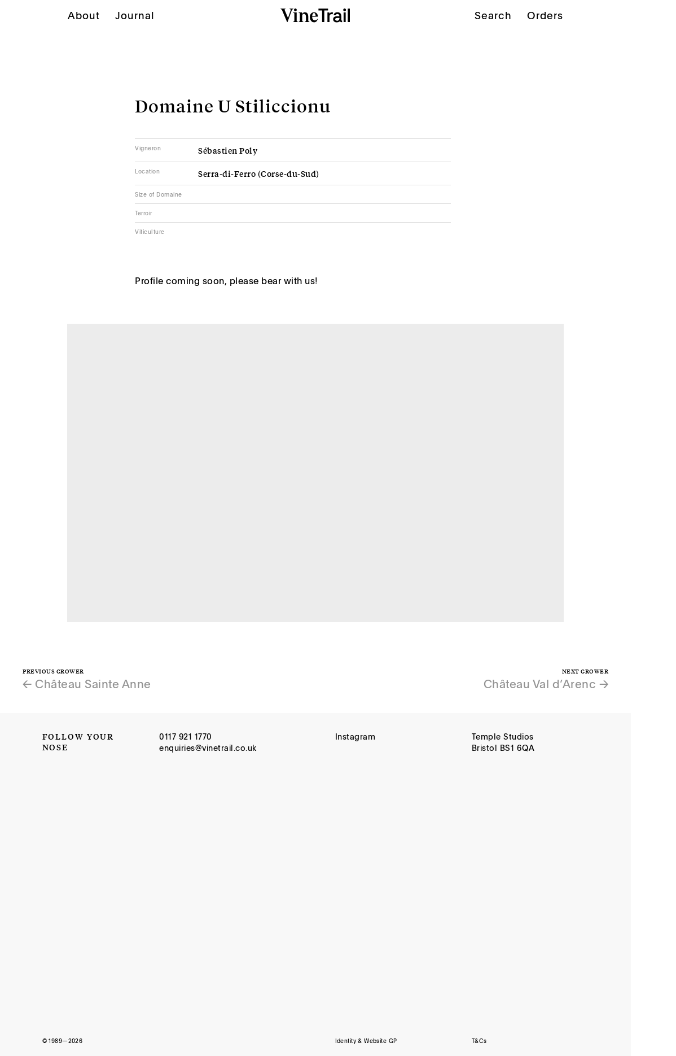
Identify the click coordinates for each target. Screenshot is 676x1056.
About (84, 15)
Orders (545, 14)
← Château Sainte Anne (87, 683)
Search (493, 15)
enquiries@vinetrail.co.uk (208, 747)
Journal (135, 15)
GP (393, 1041)
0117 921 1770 (185, 736)
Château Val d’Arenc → (546, 683)
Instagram (355, 736)
